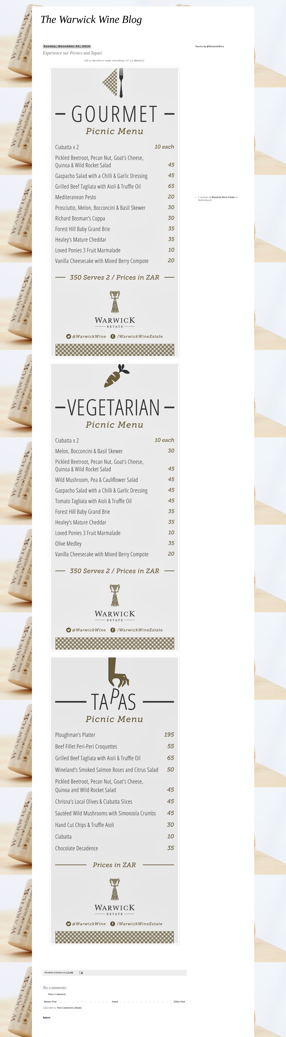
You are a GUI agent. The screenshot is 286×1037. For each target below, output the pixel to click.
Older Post (179, 1002)
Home (115, 1002)
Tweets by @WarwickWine (209, 46)
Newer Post (50, 1002)
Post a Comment (57, 994)
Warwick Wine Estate (223, 197)
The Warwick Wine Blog (91, 19)
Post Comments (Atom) (69, 1008)
